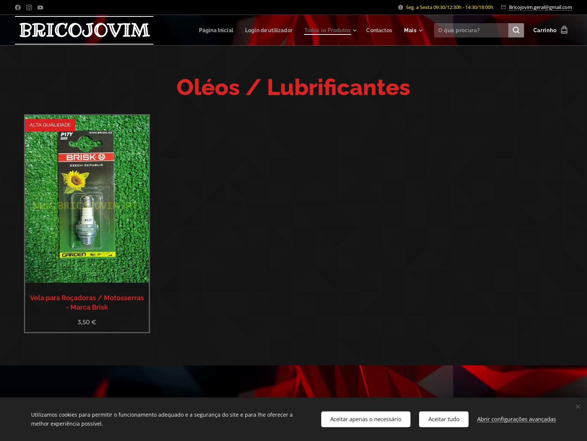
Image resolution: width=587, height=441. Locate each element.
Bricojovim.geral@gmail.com (540, 7)
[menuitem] (207, 30)
